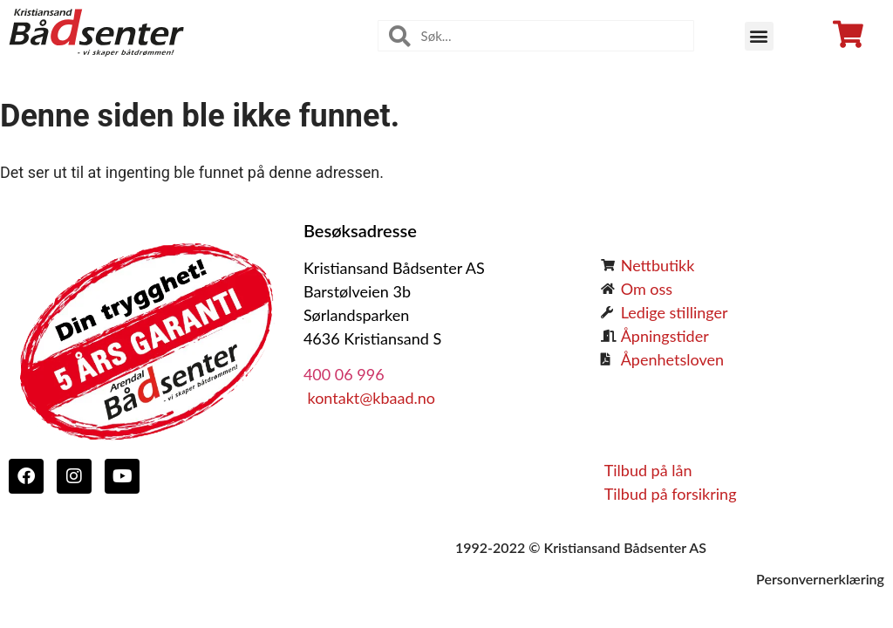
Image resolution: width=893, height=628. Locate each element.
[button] (759, 36)
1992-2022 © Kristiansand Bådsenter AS (580, 547)
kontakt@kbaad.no (369, 397)
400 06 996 (344, 374)
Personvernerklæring (820, 578)
